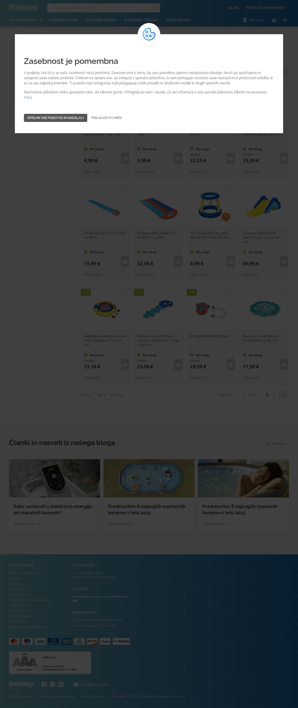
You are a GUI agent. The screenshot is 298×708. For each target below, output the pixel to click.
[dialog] (149, 354)
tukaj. (28, 97)
